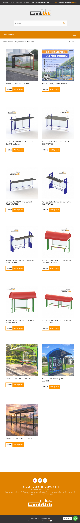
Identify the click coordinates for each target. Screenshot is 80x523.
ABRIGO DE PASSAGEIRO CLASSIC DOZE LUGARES (19, 203)
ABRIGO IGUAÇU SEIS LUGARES (54, 83)
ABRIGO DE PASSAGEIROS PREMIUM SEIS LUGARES (20, 321)
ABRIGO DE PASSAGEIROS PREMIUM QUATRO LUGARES (56, 261)
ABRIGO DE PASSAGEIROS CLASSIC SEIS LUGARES (55, 143)
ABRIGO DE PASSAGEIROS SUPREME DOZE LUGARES (20, 261)
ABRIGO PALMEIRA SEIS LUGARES (19, 438)
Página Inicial (19, 41)
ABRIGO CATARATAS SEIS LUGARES (19, 378)
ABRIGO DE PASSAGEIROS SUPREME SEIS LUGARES (56, 203)
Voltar (71, 41)
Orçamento (66, 2)
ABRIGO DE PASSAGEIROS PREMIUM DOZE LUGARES (56, 321)
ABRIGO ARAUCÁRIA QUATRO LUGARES (53, 379)
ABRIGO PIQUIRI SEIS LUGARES (18, 83)
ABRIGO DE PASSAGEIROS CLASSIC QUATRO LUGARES (19, 143)
